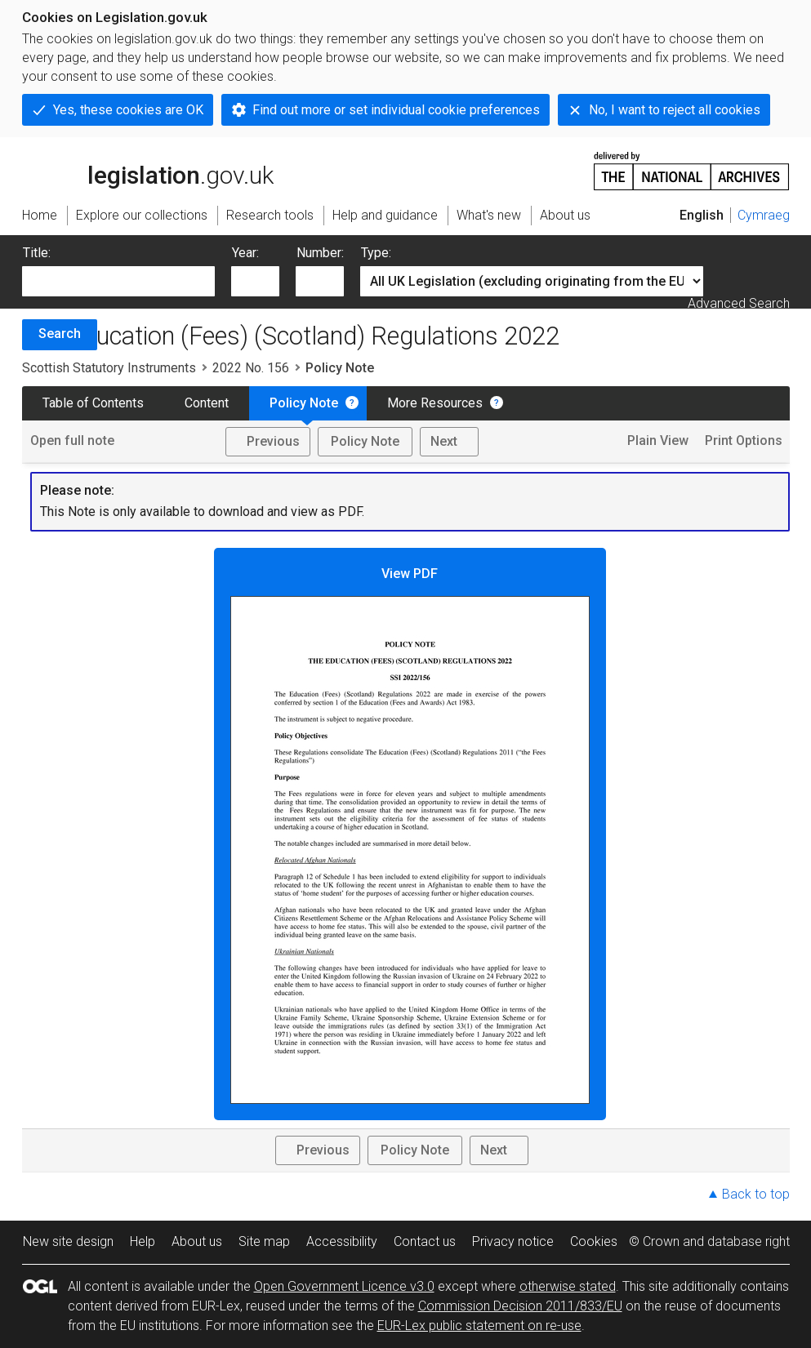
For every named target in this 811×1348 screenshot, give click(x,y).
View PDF (410, 835)
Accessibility (341, 1241)
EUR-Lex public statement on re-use (479, 1325)
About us (197, 1241)
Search (59, 333)
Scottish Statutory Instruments (109, 368)
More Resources (435, 403)
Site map (264, 1241)
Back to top (756, 1194)
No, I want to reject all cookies (674, 110)
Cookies (593, 1241)
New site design (68, 1241)
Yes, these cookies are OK (128, 110)
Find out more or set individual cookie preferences (396, 110)
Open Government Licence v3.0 (344, 1286)
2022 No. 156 (250, 368)
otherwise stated (567, 1286)
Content (207, 403)
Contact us (425, 1241)
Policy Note (304, 403)
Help (142, 1241)
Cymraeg (763, 215)
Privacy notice (513, 1241)
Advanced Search (739, 303)
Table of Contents (93, 403)
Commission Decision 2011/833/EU (520, 1306)
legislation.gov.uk (148, 170)
